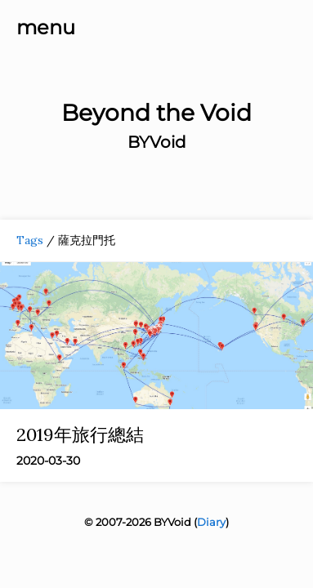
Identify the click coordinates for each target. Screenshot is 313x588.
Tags (29, 240)
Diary (211, 521)
